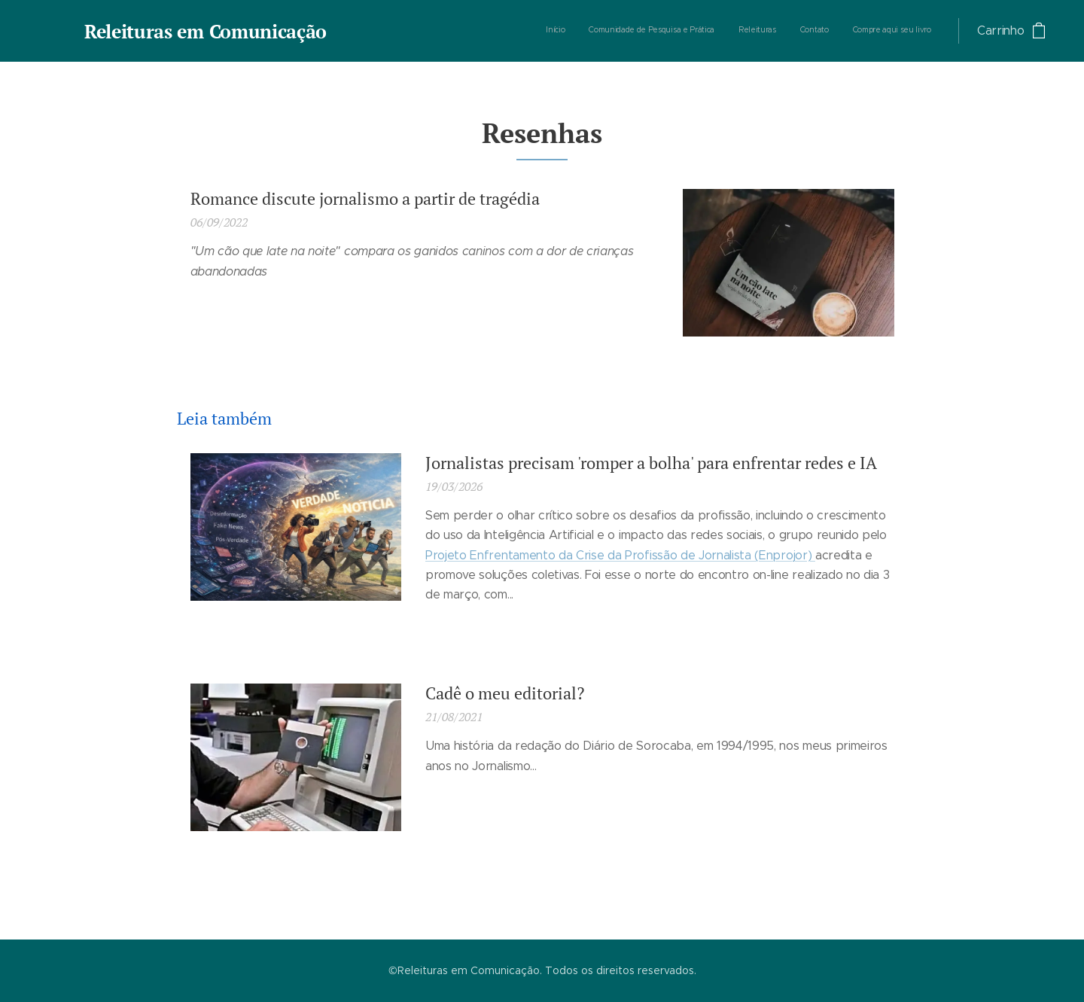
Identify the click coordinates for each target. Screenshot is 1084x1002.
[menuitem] (839, 31)
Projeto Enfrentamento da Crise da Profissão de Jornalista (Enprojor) (620, 555)
